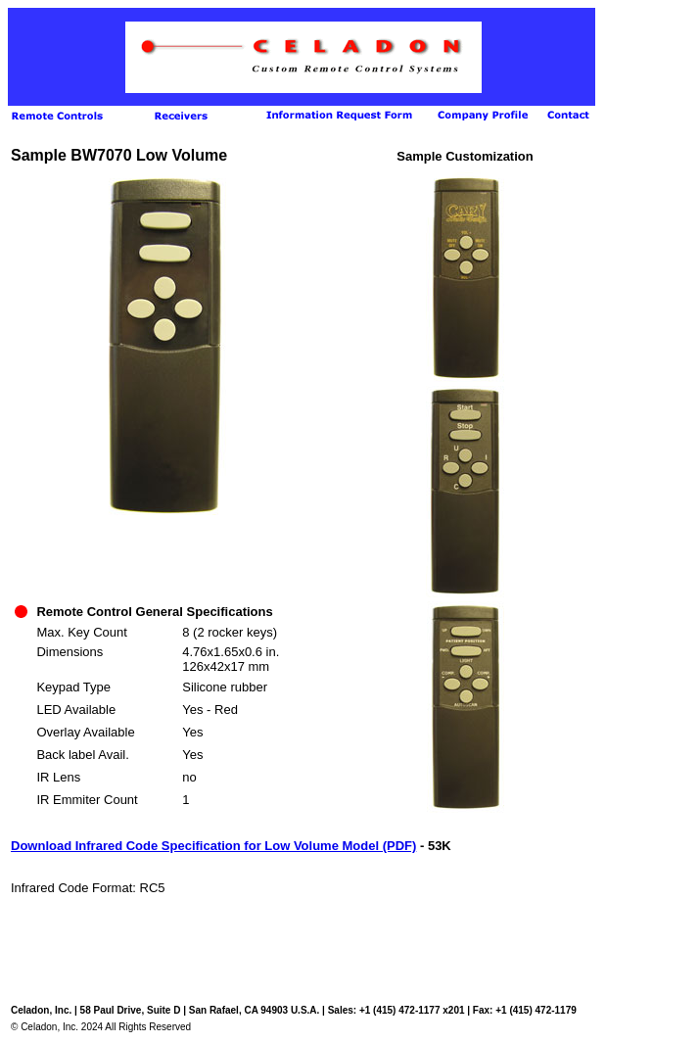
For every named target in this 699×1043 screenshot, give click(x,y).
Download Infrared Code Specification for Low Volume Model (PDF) (213, 845)
